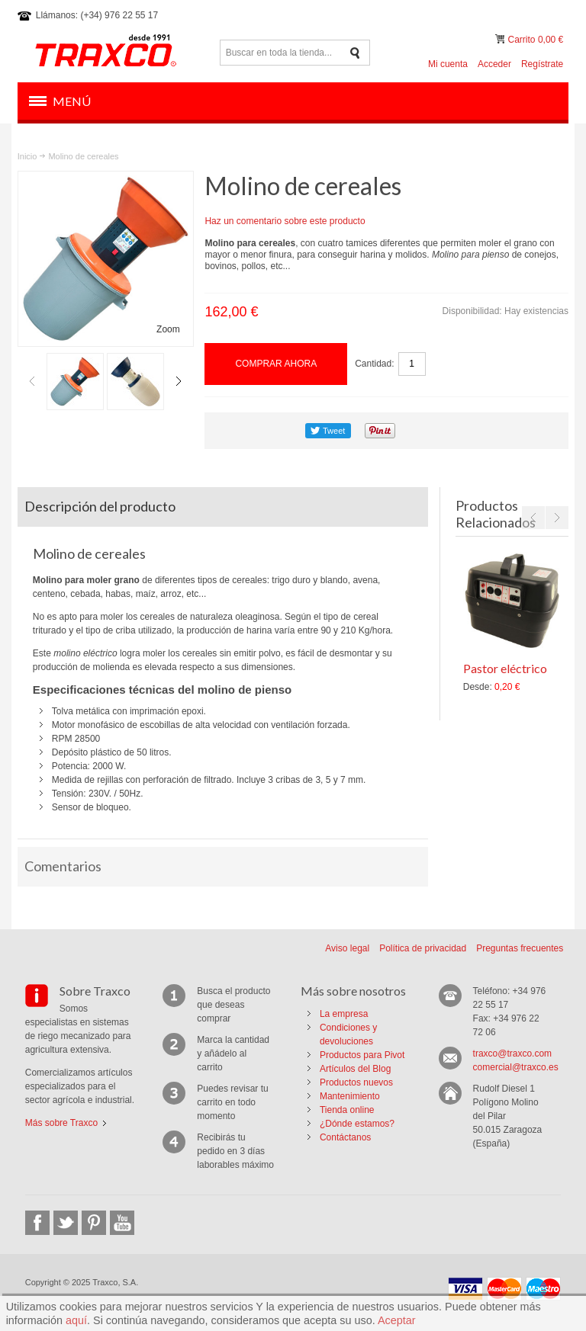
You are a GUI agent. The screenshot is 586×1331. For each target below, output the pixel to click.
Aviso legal (347, 948)
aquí (76, 1320)
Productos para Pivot (362, 1055)
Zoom (168, 329)
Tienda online (347, 1110)
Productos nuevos (356, 1082)
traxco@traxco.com (512, 1053)
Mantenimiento (350, 1096)
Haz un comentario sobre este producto (284, 221)
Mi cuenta (448, 64)
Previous (32, 381)
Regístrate (542, 64)
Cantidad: (374, 363)
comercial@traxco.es (516, 1067)
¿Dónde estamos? (357, 1123)
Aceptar (397, 1320)
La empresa (344, 1014)
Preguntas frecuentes (519, 948)
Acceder (494, 64)
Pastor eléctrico (505, 668)
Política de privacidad (422, 948)
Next (178, 381)
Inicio (27, 156)
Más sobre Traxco (61, 1123)
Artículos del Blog (355, 1068)
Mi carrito (501, 39)
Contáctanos (345, 1137)
